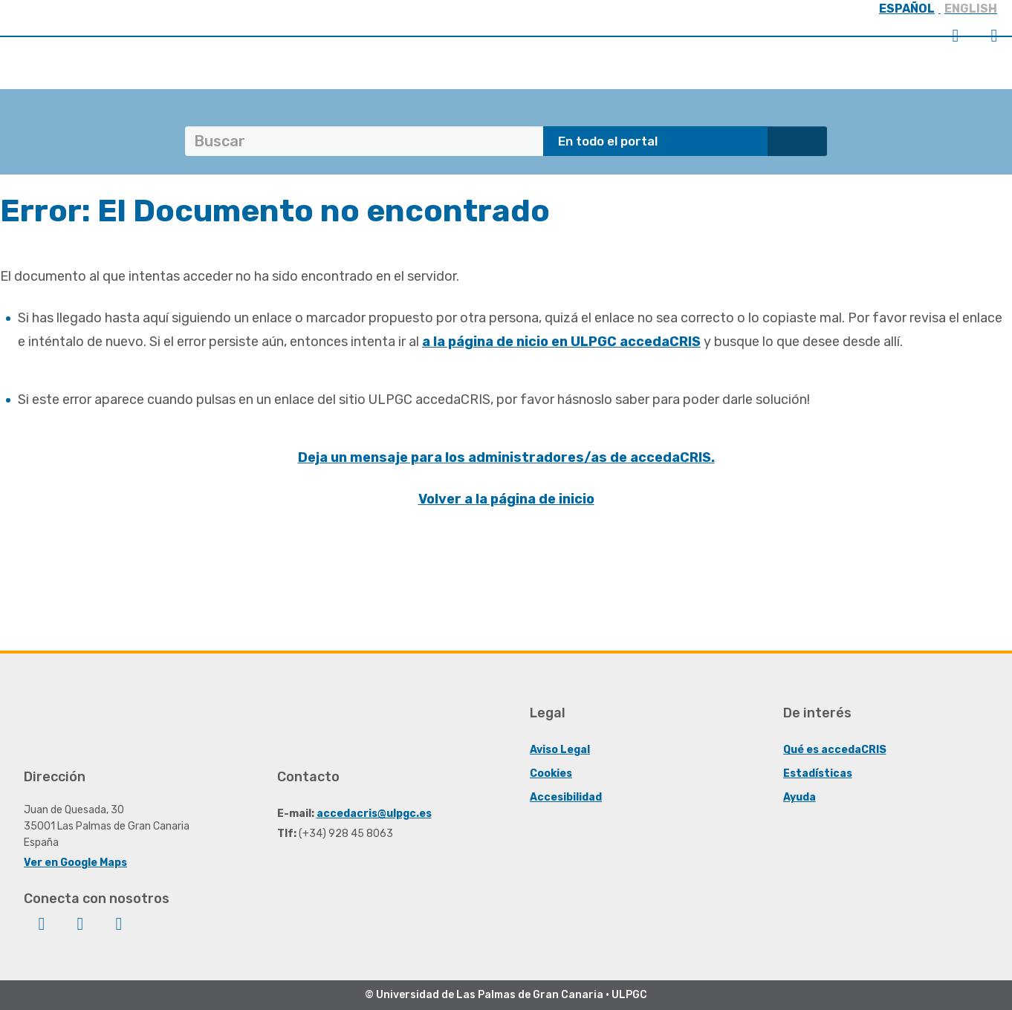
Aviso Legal (560, 749)
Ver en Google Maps (75, 862)
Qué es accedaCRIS (834, 749)
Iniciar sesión (955, 36)
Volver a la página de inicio (506, 499)
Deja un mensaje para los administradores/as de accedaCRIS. (506, 457)
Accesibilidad (566, 797)
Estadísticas (817, 773)
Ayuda (799, 797)
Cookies (551, 773)
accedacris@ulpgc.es (374, 813)
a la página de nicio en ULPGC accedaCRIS (561, 341)
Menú (994, 36)
